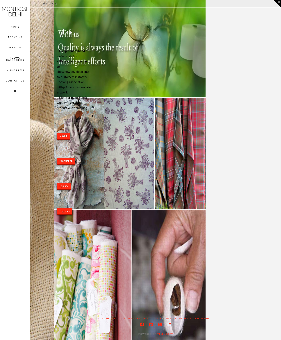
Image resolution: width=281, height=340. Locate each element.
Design (63, 135)
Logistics (64, 211)
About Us (118, 318)
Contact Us (202, 318)
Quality (63, 186)
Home (106, 318)
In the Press (182, 318)
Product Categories (157, 318)
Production (66, 160)
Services (134, 318)
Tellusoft (165, 334)
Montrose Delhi (15, 11)
